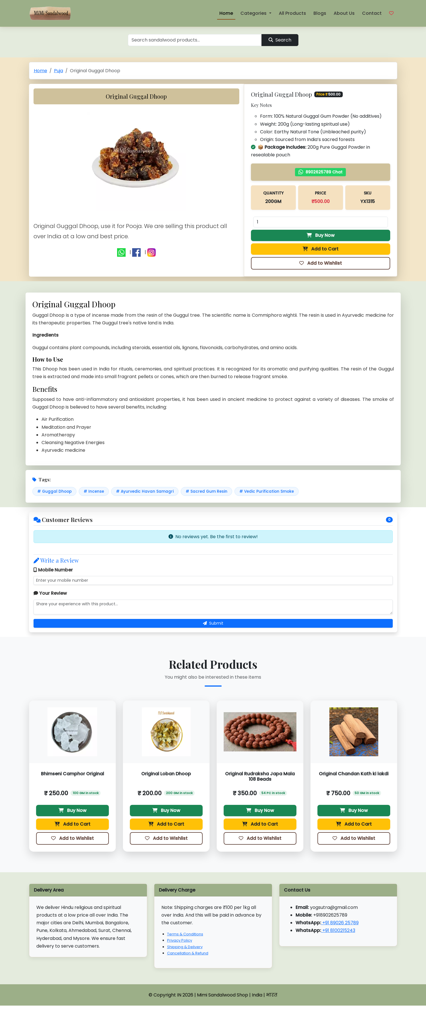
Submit (213, 623)
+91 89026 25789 (340, 922)
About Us (344, 13)
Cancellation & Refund (187, 953)
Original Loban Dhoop (166, 773)
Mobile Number (53, 570)
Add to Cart (320, 249)
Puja (58, 70)
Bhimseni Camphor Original (72, 773)
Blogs (319, 13)
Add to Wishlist (320, 263)
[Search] (195, 40)
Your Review (50, 593)
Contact (372, 13)
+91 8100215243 (338, 930)
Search (280, 40)
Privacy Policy (179, 940)
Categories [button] (254, 13)
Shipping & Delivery (185, 947)
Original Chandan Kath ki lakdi (353, 773)
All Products (292, 13)
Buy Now (320, 235)
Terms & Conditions (185, 934)
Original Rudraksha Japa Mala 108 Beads (260, 776)
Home (226, 13)
